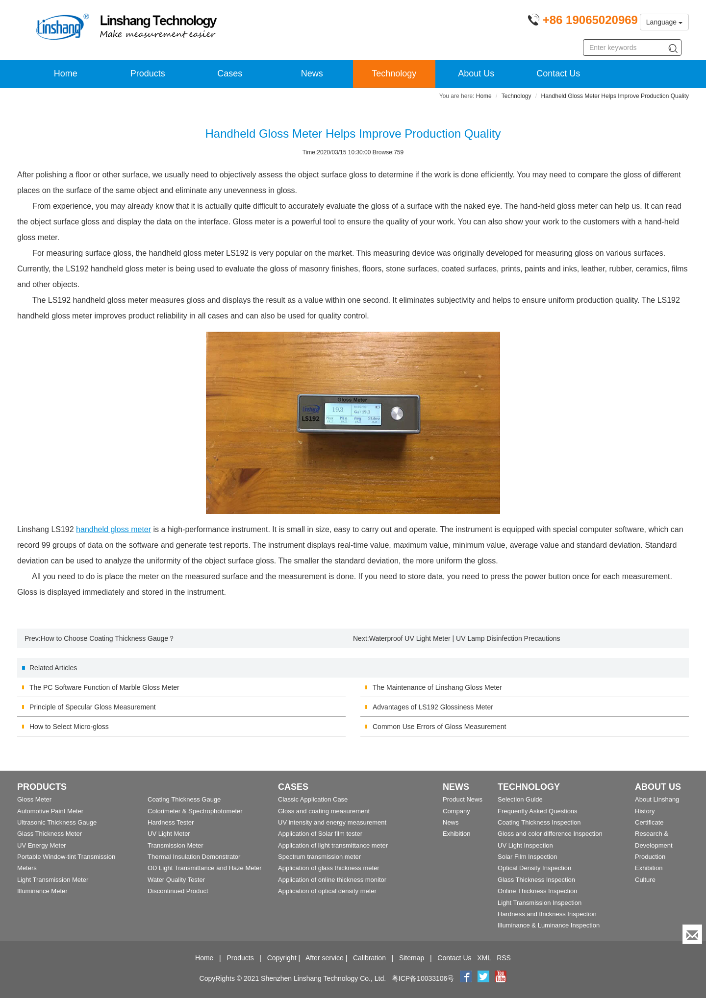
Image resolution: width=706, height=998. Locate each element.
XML (484, 958)
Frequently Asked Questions (538, 811)
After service (324, 958)
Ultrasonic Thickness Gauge (57, 822)
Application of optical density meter (327, 891)
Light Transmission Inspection (539, 902)
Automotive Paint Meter (50, 811)
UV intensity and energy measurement (332, 822)
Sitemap (411, 958)
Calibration (369, 958)
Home (65, 73)
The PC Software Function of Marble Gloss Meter (104, 687)
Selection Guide (520, 799)
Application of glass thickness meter (328, 868)
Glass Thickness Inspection (536, 879)
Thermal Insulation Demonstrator (194, 856)
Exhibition (456, 833)
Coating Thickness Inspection (539, 822)
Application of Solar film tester (320, 833)
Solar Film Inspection (527, 856)
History (645, 811)
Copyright (282, 958)
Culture (645, 879)
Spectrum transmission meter (319, 856)
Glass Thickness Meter (49, 833)
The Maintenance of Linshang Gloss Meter (437, 687)
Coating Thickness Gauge (184, 799)
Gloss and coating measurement (324, 811)
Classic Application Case (313, 799)
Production (650, 856)
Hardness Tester (171, 822)
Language (664, 22)
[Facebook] (466, 978)
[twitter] (484, 978)
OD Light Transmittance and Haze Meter (205, 868)
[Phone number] (583, 21)
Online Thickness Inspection (537, 891)
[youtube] (500, 978)
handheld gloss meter (113, 529)
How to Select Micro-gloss (69, 726)
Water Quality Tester (176, 879)
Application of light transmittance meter (333, 845)
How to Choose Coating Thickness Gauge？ (108, 638)
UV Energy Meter (41, 845)
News (312, 73)
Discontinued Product (178, 891)
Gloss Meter (34, 799)
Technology (394, 73)
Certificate (649, 822)
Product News (462, 799)
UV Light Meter (169, 833)
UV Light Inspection (525, 845)
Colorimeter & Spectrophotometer (195, 811)
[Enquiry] (692, 934)
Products (147, 73)
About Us (476, 73)
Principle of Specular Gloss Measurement (92, 707)
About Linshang (657, 799)
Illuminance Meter (42, 891)
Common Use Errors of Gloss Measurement (439, 726)
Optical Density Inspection (534, 868)
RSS (504, 958)
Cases (229, 73)
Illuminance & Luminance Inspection (549, 925)
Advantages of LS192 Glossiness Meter (433, 707)
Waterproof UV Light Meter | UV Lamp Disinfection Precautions (464, 638)
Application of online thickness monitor (332, 879)
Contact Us (558, 73)
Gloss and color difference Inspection (550, 833)
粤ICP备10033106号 (423, 978)
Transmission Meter (175, 845)
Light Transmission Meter (52, 879)
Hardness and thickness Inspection (547, 914)
